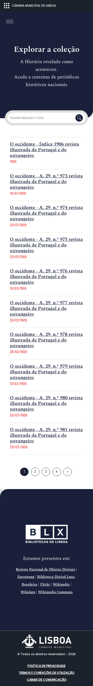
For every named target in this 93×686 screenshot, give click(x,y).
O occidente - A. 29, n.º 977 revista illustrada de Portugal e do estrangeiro (46, 308)
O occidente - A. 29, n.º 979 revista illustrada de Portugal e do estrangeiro (46, 372)
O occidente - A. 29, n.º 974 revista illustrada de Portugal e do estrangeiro (46, 213)
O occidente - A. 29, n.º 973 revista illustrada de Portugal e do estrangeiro (46, 181)
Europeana (25, 577)
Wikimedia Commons (55, 592)
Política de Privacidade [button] (46, 666)
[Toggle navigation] (9, 21)
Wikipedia (61, 584)
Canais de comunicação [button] (46, 680)
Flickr (45, 584)
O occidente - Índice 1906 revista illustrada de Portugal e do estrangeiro (44, 150)
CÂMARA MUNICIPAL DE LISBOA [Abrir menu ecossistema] (30, 5)
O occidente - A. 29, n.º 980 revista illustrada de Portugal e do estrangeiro (46, 403)
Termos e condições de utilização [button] (46, 673)
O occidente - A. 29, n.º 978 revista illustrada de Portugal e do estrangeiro (46, 340)
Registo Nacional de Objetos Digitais (45, 569)
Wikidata (28, 592)
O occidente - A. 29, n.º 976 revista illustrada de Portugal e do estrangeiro (46, 276)
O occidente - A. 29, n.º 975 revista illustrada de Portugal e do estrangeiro (46, 245)
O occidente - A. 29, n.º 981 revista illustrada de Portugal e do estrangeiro (46, 435)
